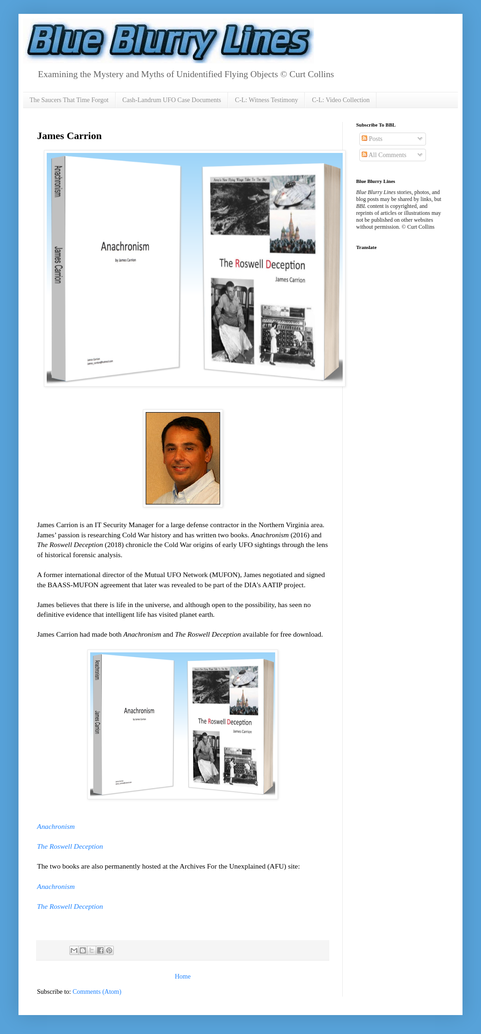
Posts (372, 138)
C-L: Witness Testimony (266, 100)
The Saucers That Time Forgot (69, 100)
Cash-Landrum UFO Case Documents (172, 100)
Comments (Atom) (97, 991)
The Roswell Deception (70, 846)
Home (183, 976)
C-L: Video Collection (341, 100)
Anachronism (56, 826)
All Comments (384, 155)
